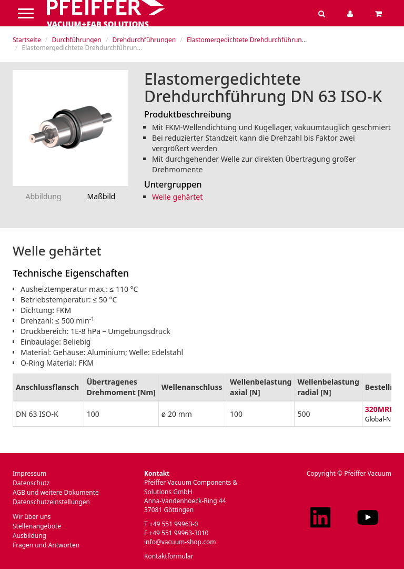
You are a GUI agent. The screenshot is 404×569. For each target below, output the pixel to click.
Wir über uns (32, 516)
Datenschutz (31, 482)
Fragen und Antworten (46, 545)
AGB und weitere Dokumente (56, 492)
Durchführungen (76, 39)
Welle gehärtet (177, 197)
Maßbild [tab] (101, 196)
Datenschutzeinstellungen (51, 501)
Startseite (27, 39)
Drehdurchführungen (144, 39)
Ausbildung (29, 535)
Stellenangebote (37, 526)
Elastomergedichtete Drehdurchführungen (250, 39)
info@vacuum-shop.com (180, 541)
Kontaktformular (169, 556)
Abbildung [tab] (44, 196)
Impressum (29, 473)
